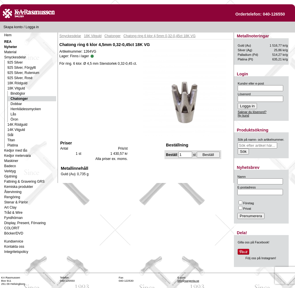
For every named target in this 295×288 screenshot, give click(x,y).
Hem (8, 35)
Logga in (32, 27)
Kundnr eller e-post (251, 83)
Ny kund (243, 115)
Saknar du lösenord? (252, 112)
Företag (246, 203)
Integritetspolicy (16, 252)
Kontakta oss (14, 247)
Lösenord (244, 94)
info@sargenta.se (188, 280)
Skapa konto (13, 27)
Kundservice (13, 241)
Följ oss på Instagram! (260, 258)
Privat (245, 208)
